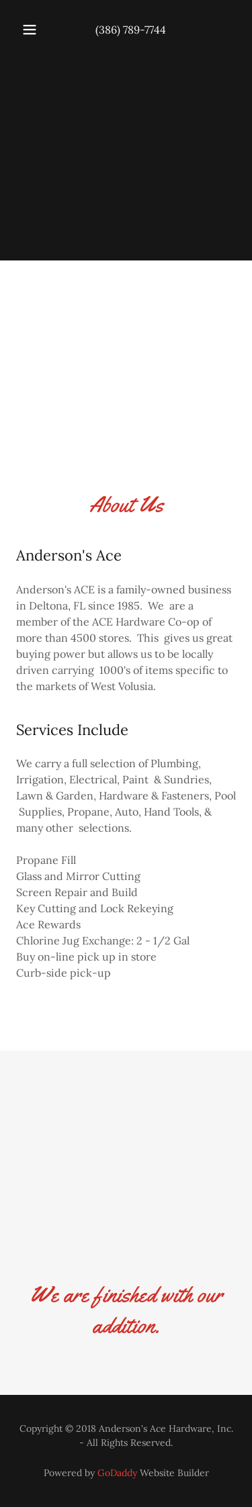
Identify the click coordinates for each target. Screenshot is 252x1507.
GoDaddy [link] (117, 1473)
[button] (29, 29)
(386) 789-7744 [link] (130, 29)
